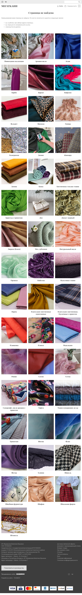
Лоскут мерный (67, 219)
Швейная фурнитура (14, 506)
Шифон (41, 506)
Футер (14, 474)
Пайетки (41, 282)
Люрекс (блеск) (14, 251)
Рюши (14, 378)
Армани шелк (41, 63)
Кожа (41, 188)
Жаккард (68, 157)
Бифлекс (68, 94)
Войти (61, 7)
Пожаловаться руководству (14, 570)
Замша (14, 188)
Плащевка (14, 347)
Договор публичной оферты (66, 546)
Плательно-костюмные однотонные (41, 314)
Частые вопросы (62, 556)
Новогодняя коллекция (14, 63)
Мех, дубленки (41, 251)
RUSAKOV (17, 580)
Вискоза (41, 125)
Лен (41, 219)
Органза (14, 282)
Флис (68, 443)
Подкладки (67, 347)
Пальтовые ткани (67, 282)
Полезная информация (64, 560)
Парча (14, 313)
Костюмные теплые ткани (68, 188)
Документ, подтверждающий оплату (69, 548)
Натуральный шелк (68, 251)
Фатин (41, 443)
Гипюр (68, 125)
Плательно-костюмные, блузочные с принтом (68, 314)
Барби (14, 94)
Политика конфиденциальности (67, 562)
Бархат (41, 94)
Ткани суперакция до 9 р (68, 410)
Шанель (68, 474)
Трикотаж (14, 443)
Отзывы (60, 554)
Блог (58, 558)
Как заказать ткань (63, 552)
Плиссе (41, 347)
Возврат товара (62, 550)
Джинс (41, 157)
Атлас (68, 63)
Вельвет (14, 125)
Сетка (67, 378)
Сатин (41, 378)
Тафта (41, 410)
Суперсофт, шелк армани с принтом (14, 411)
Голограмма (14, 157)
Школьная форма (68, 506)
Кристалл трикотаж (14, 219)
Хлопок (41, 474)
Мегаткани (9, 7)
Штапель (14, 537)
